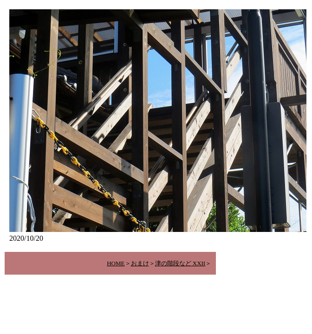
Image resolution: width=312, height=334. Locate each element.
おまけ (140, 263)
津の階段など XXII (180, 263)
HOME (115, 263)
